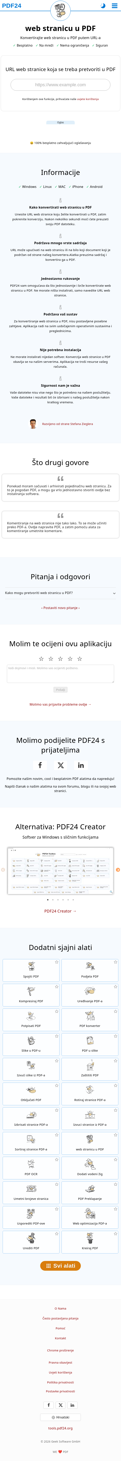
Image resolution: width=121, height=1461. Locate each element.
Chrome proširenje (60, 1350)
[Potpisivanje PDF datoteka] (31, 1019)
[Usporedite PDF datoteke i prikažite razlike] (31, 1217)
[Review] (60, 674)
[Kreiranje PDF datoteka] (90, 1242)
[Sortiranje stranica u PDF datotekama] (31, 1143)
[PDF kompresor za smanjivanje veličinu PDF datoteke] (31, 995)
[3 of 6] (58, 900)
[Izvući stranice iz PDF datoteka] (90, 1118)
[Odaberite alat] (114, 6)
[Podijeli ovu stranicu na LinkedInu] (81, 765)
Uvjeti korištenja (60, 1372)
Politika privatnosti (60, 1382)
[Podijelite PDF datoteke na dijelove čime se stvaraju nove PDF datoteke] (90, 970)
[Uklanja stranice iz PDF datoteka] (31, 1118)
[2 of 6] (53, 900)
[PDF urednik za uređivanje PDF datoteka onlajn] (90, 995)
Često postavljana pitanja (60, 1318)
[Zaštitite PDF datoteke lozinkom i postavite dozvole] (90, 1069)
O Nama (60, 1308)
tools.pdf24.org (60, 1428)
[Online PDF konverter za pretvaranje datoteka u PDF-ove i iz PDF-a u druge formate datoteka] (90, 1019)
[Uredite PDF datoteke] (31, 1242)
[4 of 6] (63, 900)
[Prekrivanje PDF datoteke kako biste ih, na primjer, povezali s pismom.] (90, 1192)
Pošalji (60, 689)
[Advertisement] (60, 129)
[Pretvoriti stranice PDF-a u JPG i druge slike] (90, 1044)
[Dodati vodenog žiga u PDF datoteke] (90, 1168)
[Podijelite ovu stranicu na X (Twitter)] (60, 765)
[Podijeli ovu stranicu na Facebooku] (40, 765)
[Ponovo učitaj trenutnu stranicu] (60, 11)
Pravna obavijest (60, 1362)
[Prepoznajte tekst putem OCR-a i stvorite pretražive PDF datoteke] (31, 1168)
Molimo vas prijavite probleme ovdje (58, 704)
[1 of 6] (48, 900)
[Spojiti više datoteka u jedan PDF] (31, 970)
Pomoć (60, 1328)
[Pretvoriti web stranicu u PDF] (90, 1143)
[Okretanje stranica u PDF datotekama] (90, 1094)
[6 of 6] (73, 900)
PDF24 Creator (57, 911)
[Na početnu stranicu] (11, 5)
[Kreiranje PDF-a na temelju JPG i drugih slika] (31, 1044)
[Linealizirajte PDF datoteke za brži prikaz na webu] (90, 1217)
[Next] (118, 870)
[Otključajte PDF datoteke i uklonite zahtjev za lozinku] (31, 1094)
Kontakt (60, 1338)
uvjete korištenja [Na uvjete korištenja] (88, 99)
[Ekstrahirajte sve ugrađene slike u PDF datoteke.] (31, 1069)
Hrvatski (62, 1417)
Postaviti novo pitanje (60, 608)
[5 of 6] (68, 900)
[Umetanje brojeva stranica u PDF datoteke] (31, 1192)
